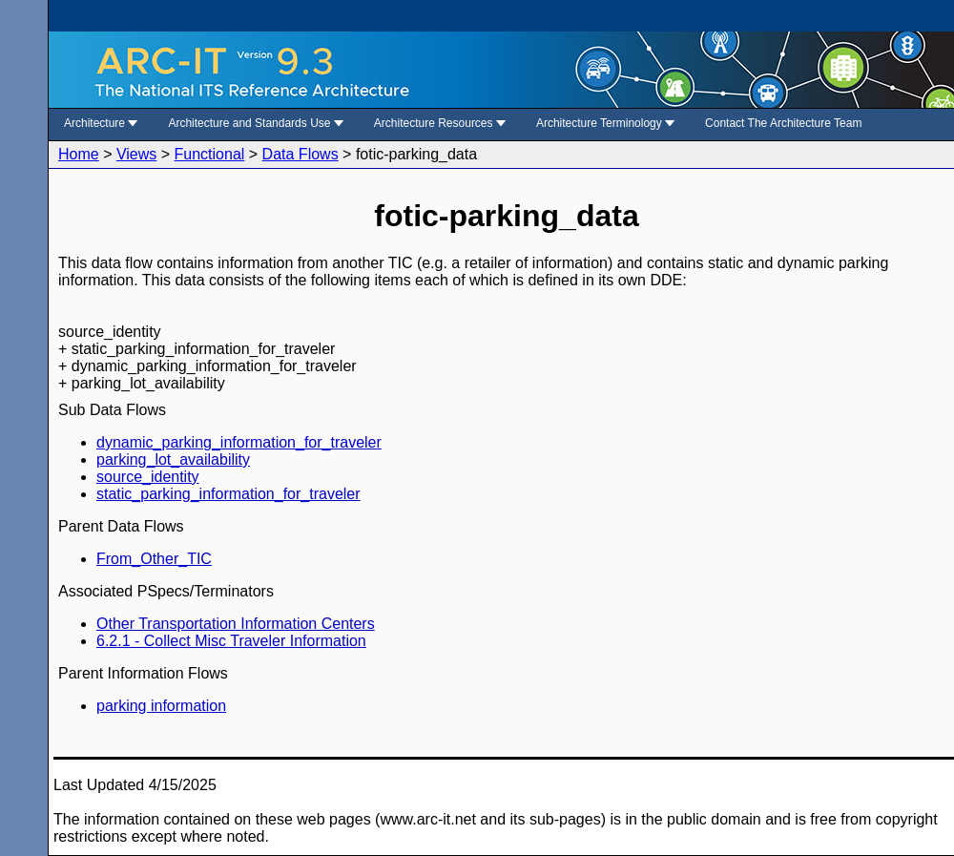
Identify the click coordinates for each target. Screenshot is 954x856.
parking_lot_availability (173, 459)
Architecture (100, 123)
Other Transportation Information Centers (235, 624)
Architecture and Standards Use (255, 123)
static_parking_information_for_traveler (228, 494)
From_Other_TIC (154, 559)
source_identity (147, 477)
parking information (161, 706)
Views (136, 154)
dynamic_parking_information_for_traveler (239, 442)
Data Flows (300, 154)
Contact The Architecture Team (783, 123)
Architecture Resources (440, 123)
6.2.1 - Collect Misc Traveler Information (231, 641)
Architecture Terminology (605, 123)
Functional (210, 154)
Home (78, 154)
